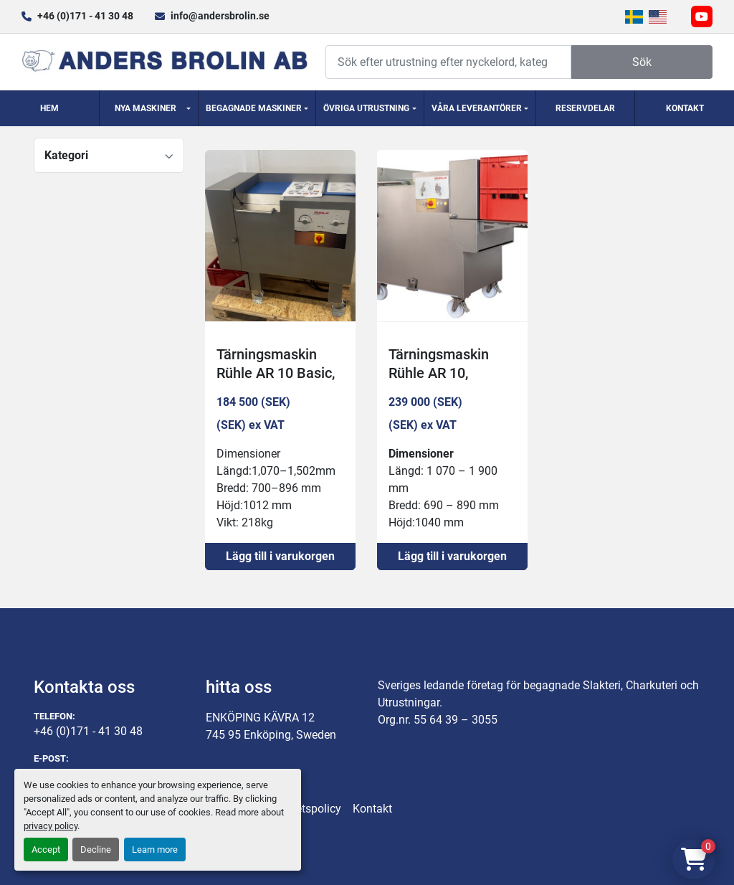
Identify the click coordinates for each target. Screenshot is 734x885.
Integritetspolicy (301, 808)
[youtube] (701, 16)
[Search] (448, 62)
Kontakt (685, 108)
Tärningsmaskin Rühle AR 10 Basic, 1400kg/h (275, 373)
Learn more (155, 849)
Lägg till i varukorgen (280, 556)
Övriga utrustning (366, 108)
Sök (642, 62)
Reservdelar (585, 108)
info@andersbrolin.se (220, 16)
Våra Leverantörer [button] (477, 108)
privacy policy (50, 825)
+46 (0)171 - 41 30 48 (85, 16)
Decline (95, 849)
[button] (149, 108)
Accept (46, 849)
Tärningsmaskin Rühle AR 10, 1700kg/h (439, 373)
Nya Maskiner (145, 108)
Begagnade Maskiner (254, 108)
